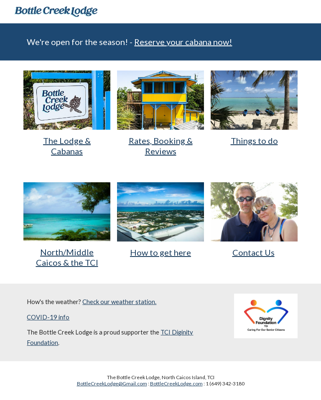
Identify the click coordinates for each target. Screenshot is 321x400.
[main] (160, 41)
